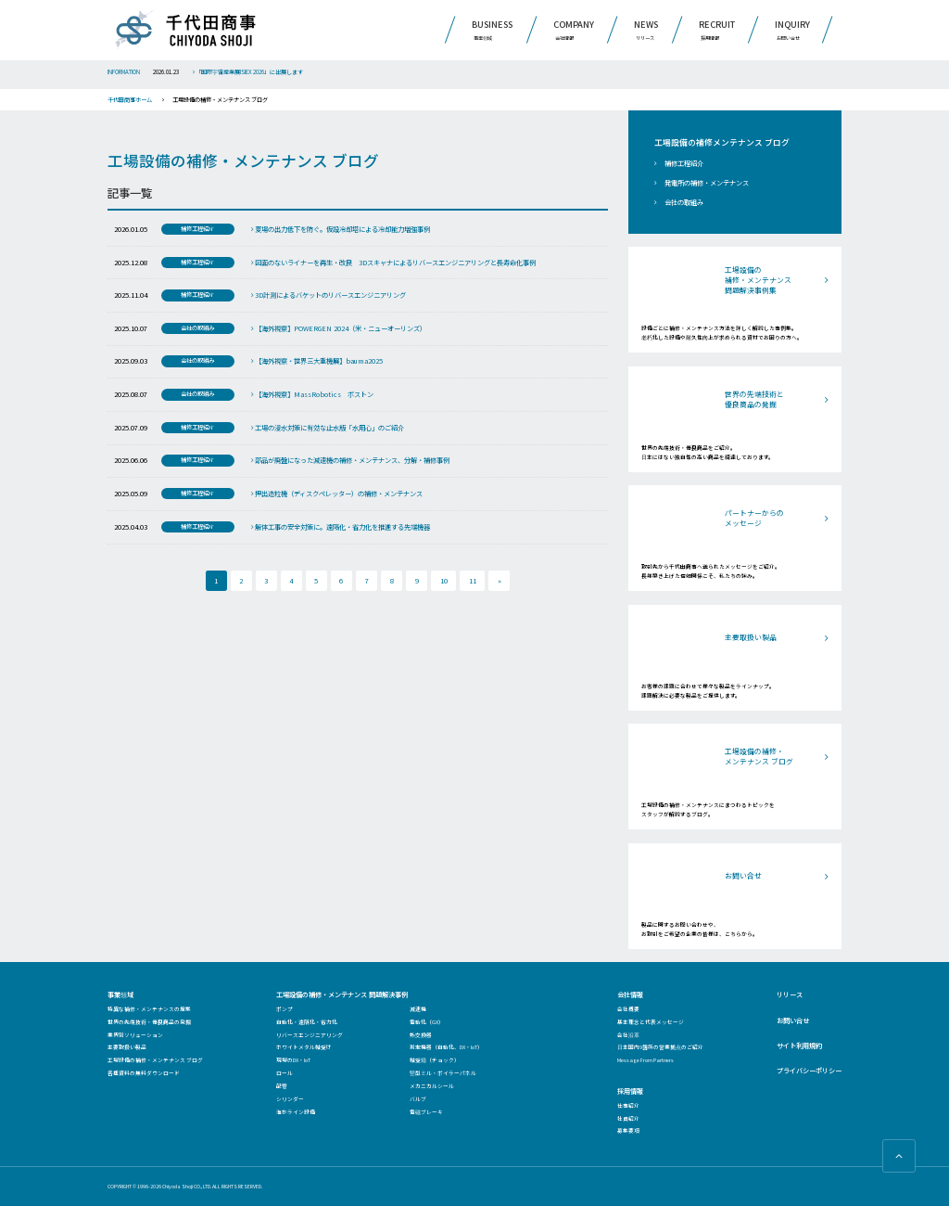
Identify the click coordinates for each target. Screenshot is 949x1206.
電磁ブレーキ (426, 1112)
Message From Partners (645, 1060)
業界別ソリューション (135, 1035)
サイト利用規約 (799, 1045)
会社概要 (628, 1009)
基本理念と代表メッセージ (650, 1022)
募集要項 (628, 1130)
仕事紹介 (628, 1105)
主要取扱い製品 (127, 1047)
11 (472, 580)
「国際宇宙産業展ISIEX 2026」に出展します (248, 72)
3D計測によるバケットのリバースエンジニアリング (328, 295)
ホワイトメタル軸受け (304, 1047)
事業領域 (120, 994)
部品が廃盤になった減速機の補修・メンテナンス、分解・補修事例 (350, 460)
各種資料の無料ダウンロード (144, 1073)
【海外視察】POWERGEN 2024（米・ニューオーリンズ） (338, 328)
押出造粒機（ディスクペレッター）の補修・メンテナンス (337, 493)
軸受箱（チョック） (435, 1060)
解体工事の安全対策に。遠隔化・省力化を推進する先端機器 (340, 527)
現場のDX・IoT (293, 1060)
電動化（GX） (427, 1022)
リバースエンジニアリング (309, 1035)
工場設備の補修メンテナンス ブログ (722, 142)
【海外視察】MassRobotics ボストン (312, 394)
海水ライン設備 (295, 1112)
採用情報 (630, 1091)
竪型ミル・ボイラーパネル (443, 1073)
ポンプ (284, 1009)
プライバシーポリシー (809, 1070)
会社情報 (630, 994)
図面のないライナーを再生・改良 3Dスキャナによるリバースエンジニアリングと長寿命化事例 (393, 262)
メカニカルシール (432, 1086)
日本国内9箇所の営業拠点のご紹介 (660, 1047)
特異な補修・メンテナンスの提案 (149, 1009)
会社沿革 (628, 1035)
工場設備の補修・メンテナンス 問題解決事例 (342, 994)
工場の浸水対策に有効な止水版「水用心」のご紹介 (327, 427)
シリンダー (290, 1099)
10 (444, 580)
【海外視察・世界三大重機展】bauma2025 (317, 361)
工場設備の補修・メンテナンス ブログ (155, 1060)
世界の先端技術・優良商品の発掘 (149, 1022)
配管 (281, 1086)
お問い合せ (793, 1020)
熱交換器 (421, 1035)
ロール (284, 1073)
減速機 (418, 1009)
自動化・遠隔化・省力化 (306, 1022)
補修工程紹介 (683, 163)
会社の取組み (683, 202)
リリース (790, 994)
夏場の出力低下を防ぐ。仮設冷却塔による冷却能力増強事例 (340, 229)
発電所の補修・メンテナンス (706, 182)
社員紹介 (628, 1118)
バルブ (418, 1099)
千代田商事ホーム (130, 100)
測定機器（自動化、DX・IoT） (446, 1047)
